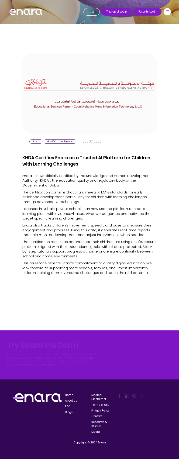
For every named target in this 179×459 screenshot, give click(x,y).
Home (69, 395)
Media (95, 432)
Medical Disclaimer (98, 397)
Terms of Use (100, 405)
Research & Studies (99, 424)
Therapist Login (116, 11)
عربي (92, 11)
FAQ (67, 406)
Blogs (69, 412)
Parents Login (147, 11)
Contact (96, 416)
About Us (71, 400)
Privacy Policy (100, 410)
